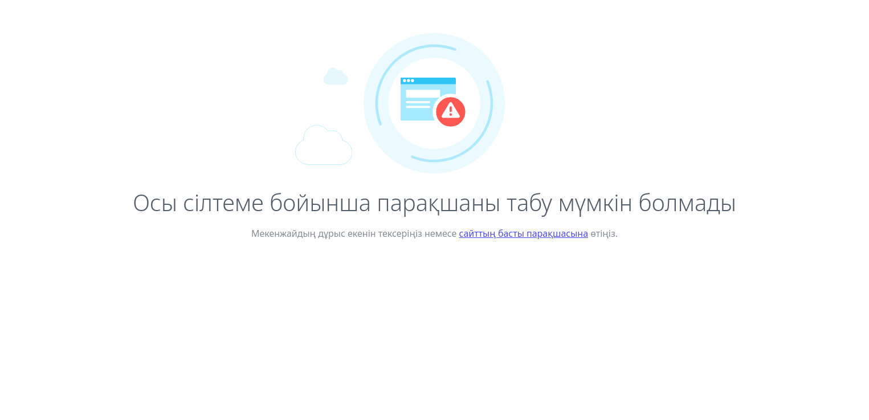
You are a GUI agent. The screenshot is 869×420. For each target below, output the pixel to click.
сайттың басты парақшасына (524, 233)
